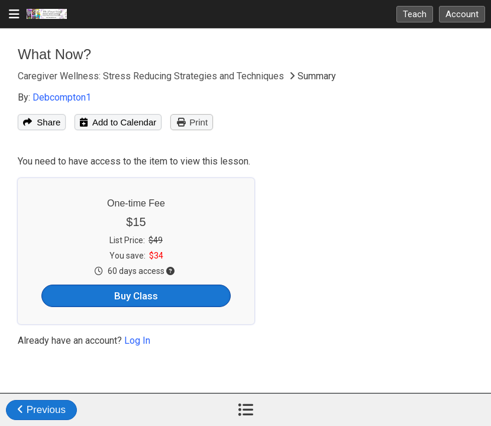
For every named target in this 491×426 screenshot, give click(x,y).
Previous (41, 409)
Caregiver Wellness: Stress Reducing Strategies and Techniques (152, 76)
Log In (137, 340)
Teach (415, 14)
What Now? (54, 54)
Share (41, 122)
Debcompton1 (62, 97)
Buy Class (136, 296)
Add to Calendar (118, 122)
